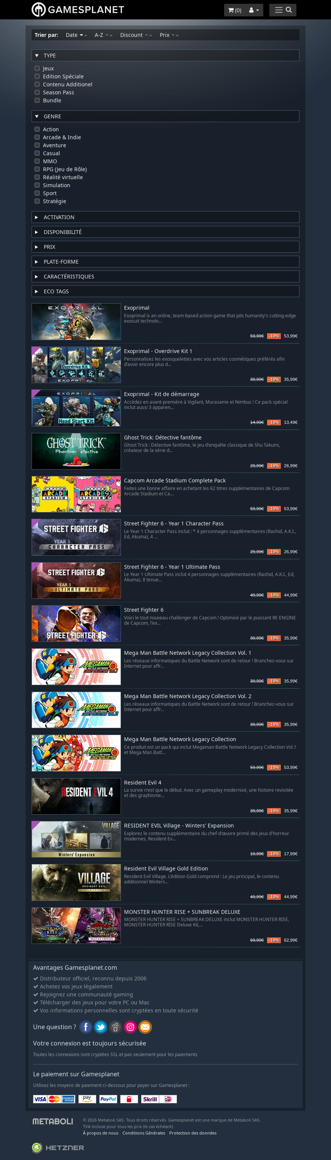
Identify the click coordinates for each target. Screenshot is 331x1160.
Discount (136, 34)
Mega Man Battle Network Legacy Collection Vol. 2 (187, 696)
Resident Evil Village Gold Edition (166, 869)
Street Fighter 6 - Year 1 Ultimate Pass (172, 567)
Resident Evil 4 (142, 783)
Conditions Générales (144, 1133)
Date (76, 34)
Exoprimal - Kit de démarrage (161, 394)
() (234, 10)
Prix (169, 34)
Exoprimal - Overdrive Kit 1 (158, 351)
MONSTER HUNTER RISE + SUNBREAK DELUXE (182, 912)
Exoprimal (137, 308)
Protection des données (192, 1133)
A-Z (104, 34)
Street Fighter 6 (144, 610)
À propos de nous (100, 1133)
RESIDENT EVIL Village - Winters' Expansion (179, 826)
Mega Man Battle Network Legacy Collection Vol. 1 (187, 653)
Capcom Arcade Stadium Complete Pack (175, 480)
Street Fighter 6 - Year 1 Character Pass (174, 523)
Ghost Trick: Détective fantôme (163, 437)
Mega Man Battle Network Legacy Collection (180, 739)
